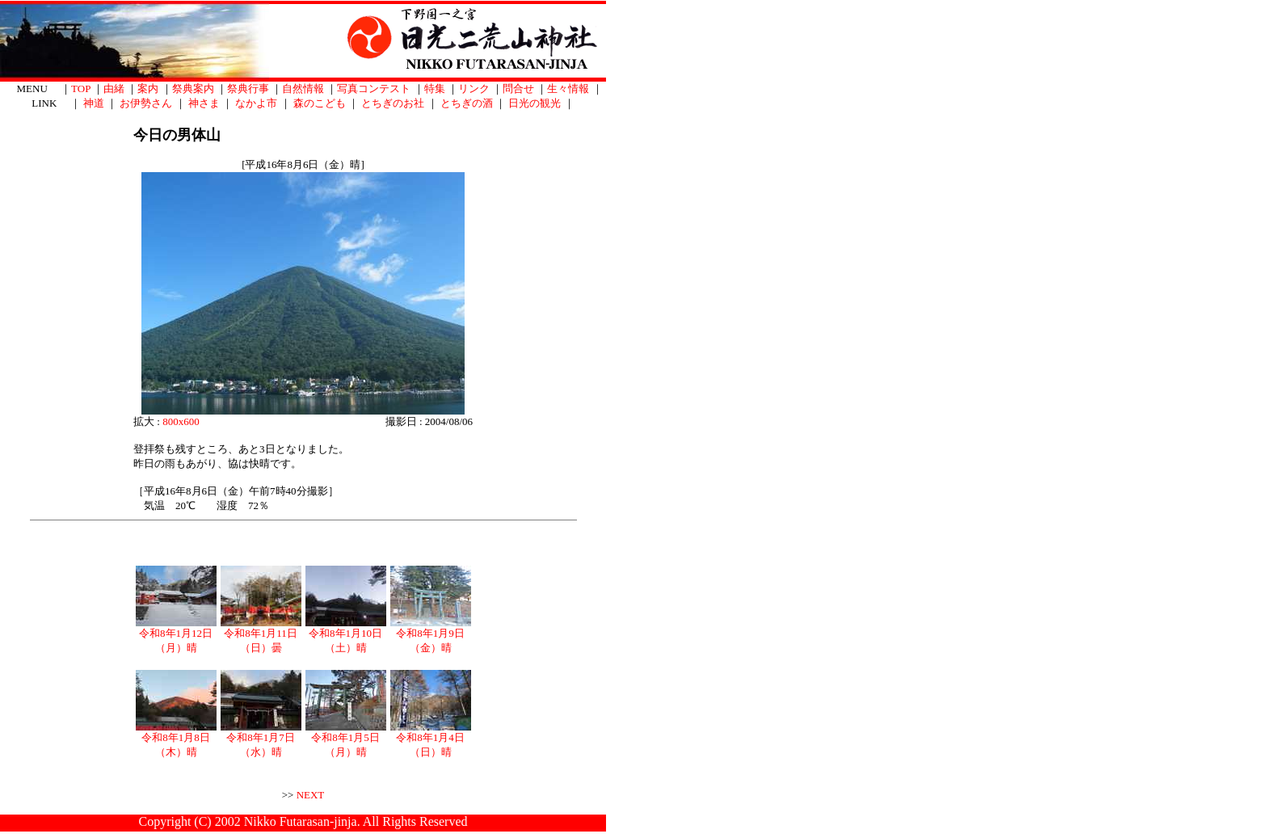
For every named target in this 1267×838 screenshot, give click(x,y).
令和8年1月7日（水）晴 (261, 739)
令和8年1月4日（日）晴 (430, 739)
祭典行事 (248, 88)
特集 (434, 88)
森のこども (319, 103)
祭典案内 (193, 88)
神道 (93, 103)
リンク (474, 88)
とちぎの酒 (466, 103)
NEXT (311, 795)
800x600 (181, 421)
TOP (80, 88)
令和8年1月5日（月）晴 (345, 739)
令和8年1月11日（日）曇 (261, 635)
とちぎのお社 (392, 103)
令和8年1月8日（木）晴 (176, 739)
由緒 (113, 88)
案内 (147, 88)
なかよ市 (256, 103)
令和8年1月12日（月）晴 (176, 635)
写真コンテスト (373, 88)
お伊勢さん (146, 103)
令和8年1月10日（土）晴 (345, 635)
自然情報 (303, 88)
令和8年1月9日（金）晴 (430, 635)
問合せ (518, 88)
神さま (204, 103)
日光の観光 (534, 103)
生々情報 (568, 88)
